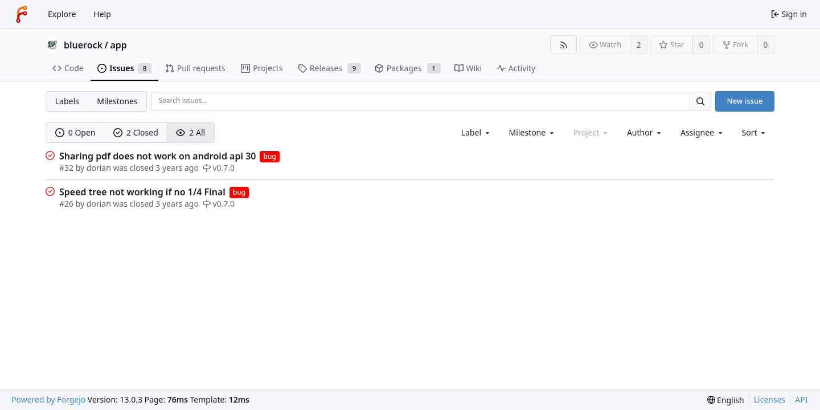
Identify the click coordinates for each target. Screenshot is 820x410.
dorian (99, 167)
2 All (190, 132)
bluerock (83, 45)
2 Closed (135, 132)
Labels (67, 101)
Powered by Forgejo (48, 399)
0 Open (75, 132)
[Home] (22, 14)
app (118, 45)
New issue (745, 101)
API (801, 399)
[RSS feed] (563, 44)
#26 (67, 203)
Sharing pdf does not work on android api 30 (157, 156)
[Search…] (700, 101)
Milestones (117, 101)
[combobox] (476, 132)
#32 (67, 167)
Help (102, 14)
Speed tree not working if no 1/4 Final (142, 192)
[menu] (755, 132)
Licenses (770, 399)
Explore (62, 14)
